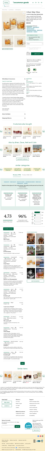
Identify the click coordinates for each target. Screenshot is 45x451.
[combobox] (22, 6)
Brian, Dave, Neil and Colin (37, 14)
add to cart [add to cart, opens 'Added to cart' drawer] (37, 53)
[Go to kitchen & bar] (4, 9)
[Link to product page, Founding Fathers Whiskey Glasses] (37, 149)
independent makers (20, 413)
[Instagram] (42, 436)
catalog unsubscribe (33, 411)
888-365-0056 (18, 449)
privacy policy (27, 443)
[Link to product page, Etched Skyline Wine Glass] (17, 131)
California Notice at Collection (24, 447)
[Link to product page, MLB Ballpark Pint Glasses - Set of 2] (17, 149)
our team (18, 405)
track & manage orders (34, 401)
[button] (23, 13)
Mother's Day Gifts (13, 440)
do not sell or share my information (9, 447)
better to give (19, 403)
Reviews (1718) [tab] (17, 175)
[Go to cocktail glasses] (18, 9)
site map (3, 443)
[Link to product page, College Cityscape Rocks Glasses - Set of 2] (37, 131)
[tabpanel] (22, 272)
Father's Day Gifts (5, 440)
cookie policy (4, 445)
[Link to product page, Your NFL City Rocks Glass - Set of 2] (27, 131)
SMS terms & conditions (19, 443)
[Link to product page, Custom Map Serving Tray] (37, 375)
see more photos (35, 281)
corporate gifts (32, 405)
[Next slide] (43, 169)
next (22, 363)
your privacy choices (20, 445)
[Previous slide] (1, 169)
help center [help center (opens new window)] (7, 402)
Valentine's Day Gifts (22, 440)
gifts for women (7, 392)
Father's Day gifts (40, 388)
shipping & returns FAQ (34, 403)
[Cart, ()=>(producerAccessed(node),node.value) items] (41, 2)
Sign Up (17, 426)
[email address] (8, 426)
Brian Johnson (20, 97)
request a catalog (33, 409)
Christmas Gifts (5, 441)
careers (17, 407)
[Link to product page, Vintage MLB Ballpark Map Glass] (17, 375)
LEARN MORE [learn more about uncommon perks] (36, 430)
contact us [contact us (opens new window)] (6, 405)
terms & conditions (10, 443)
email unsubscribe (33, 407)
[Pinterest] (40, 436)
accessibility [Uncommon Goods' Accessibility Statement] (32, 415)
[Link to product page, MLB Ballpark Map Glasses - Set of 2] (7, 149)
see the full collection (22, 159)
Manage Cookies (11, 445)
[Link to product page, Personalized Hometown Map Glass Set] (7, 375)
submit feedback (33, 413)
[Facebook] (38, 436)
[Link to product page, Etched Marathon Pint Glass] (27, 149)
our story (18, 401)
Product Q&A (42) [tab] (27, 175)
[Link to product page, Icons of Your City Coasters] (7, 131)
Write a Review (8, 228)
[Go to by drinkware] (11, 9)
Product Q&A (39, 96)
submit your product (20, 415)
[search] (4, 6)
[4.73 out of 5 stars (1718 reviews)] (31, 25)
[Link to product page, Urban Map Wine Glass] (27, 375)
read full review (8, 199)
